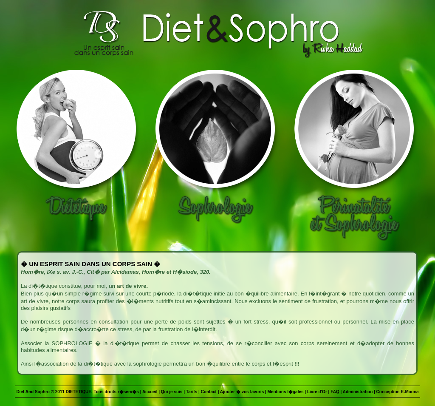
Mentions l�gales (286, 391)
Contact (209, 391)
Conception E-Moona (397, 391)
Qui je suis (172, 391)
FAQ (334, 391)
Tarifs (192, 391)
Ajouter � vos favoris (242, 391)
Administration (358, 391)
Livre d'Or (317, 391)
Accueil (150, 391)
